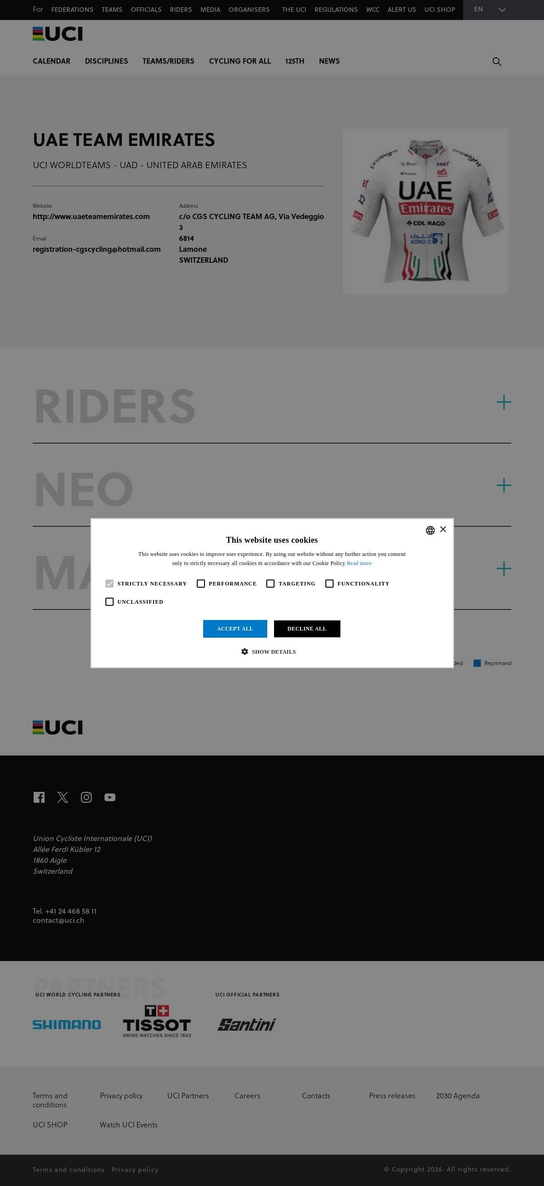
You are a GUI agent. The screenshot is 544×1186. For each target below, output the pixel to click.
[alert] (272, 593)
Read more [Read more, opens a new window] (359, 563)
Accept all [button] (235, 629)
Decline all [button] (307, 629)
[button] (272, 651)
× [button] (442, 529)
